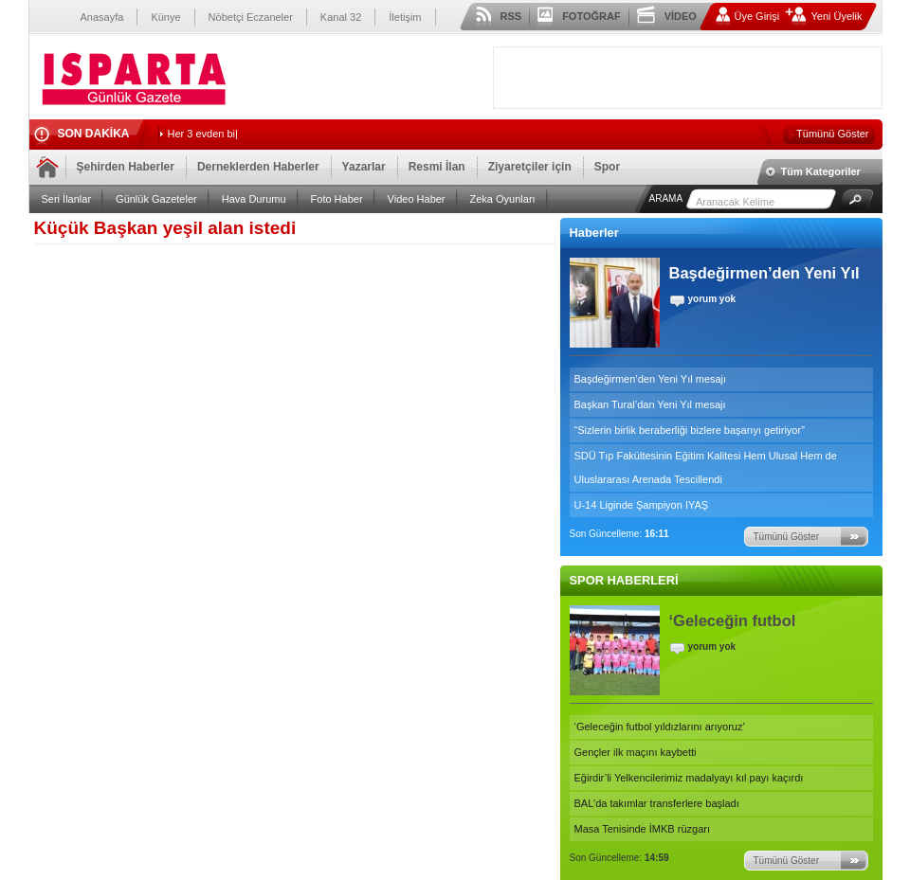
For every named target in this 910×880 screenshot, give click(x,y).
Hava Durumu (254, 199)
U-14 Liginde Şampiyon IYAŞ (641, 505)
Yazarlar (364, 166)
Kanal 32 (340, 17)
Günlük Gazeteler (156, 199)
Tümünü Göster (832, 133)
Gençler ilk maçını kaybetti (635, 752)
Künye (165, 17)
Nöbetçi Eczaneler (251, 17)
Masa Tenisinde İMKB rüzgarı (642, 829)
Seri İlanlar (67, 199)
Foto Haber (337, 199)
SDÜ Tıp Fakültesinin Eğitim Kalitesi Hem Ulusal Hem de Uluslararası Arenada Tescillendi (705, 467)
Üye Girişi (757, 16)
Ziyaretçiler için (530, 166)
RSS (511, 16)
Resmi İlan (437, 166)
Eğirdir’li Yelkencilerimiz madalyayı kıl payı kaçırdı (689, 777)
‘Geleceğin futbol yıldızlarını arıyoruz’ (659, 726)
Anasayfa (102, 17)
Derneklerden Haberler (258, 166)
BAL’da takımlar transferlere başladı (656, 803)
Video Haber (417, 199)
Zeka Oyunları (503, 199)
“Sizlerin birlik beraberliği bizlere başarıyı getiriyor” (689, 430)
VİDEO (680, 16)
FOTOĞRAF (591, 16)
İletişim (405, 17)
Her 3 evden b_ (203, 133)
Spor (607, 166)
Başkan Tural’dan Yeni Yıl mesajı (650, 404)
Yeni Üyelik (836, 16)
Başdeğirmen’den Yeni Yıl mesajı (650, 379)
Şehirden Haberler (125, 166)
